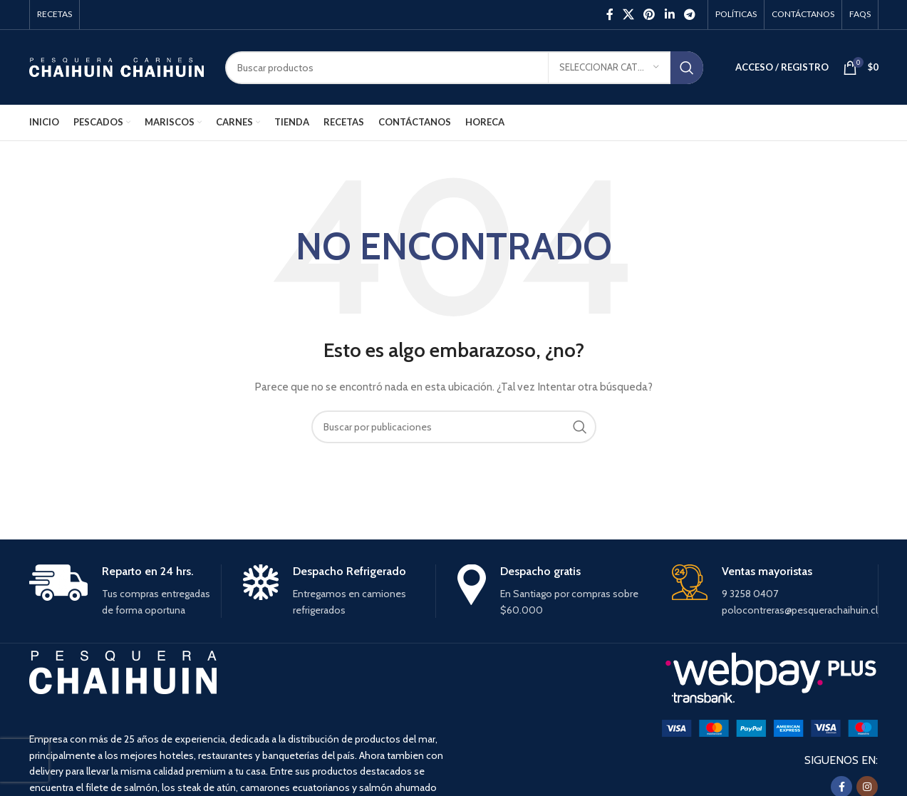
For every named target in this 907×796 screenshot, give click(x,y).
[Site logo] (116, 66)
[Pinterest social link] (649, 15)
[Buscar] (464, 67)
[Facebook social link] (609, 15)
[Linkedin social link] (669, 15)
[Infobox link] (125, 591)
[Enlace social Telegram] (689, 15)
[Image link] (770, 726)
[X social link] (628, 15)
